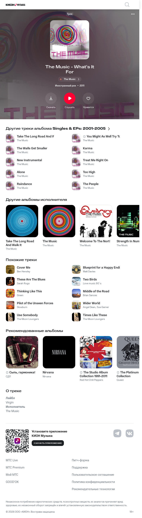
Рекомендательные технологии (93, 489)
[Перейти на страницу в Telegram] (117, 433)
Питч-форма (80, 460)
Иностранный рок (65, 86)
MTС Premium (15, 467)
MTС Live (12, 460)
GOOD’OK (12, 482)
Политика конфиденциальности (93, 482)
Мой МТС (12, 475)
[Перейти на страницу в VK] (130, 433)
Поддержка (80, 467)
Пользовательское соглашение (93, 475)
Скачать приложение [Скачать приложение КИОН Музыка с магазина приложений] (48, 443)
